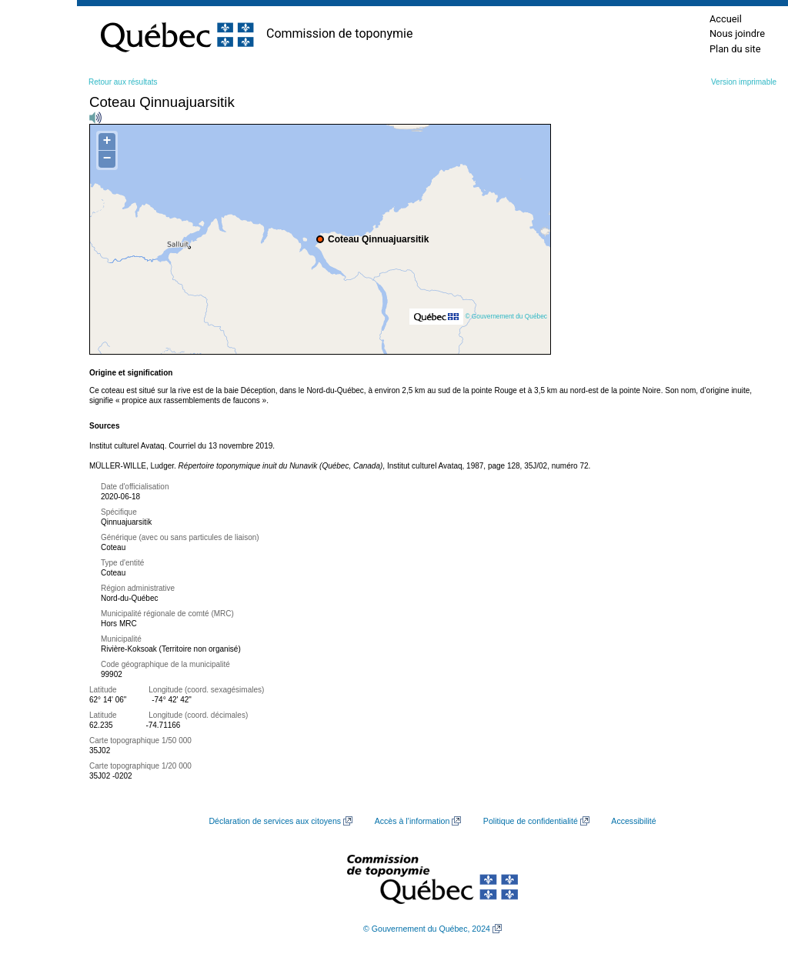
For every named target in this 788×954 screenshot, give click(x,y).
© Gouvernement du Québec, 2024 (426, 928)
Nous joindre (737, 33)
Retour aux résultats (123, 82)
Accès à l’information (412, 821)
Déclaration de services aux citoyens (275, 821)
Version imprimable (743, 82)
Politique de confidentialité (530, 821)
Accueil (726, 19)
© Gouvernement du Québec (506, 316)
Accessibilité (633, 821)
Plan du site (735, 49)
